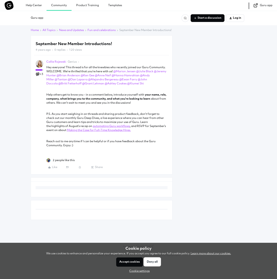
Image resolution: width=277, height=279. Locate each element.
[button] (207, 18)
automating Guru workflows (111, 126)
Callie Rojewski (56, 62)
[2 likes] (60, 160)
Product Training (87, 5)
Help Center (34, 5)
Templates (115, 5)
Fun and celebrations (102, 30)
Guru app (37, 18)
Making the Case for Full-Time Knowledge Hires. (99, 130)
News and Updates (71, 30)
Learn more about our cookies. (211, 253)
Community (59, 5)
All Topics (49, 30)
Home (35, 30)
